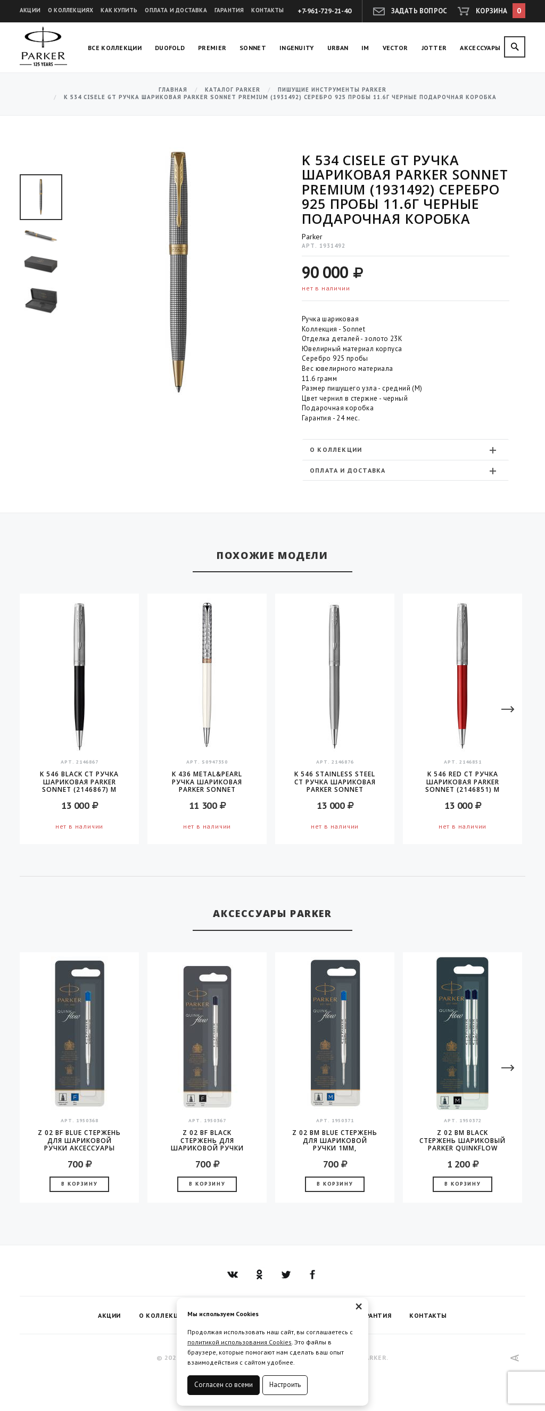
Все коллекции (115, 48)
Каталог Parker (232, 89)
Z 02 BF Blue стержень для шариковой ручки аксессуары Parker (79, 1140)
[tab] (405, 449)
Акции (30, 10)
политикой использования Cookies (239, 1342)
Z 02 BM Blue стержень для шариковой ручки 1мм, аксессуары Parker (334, 1140)
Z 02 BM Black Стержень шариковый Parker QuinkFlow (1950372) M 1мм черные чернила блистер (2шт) (462, 1140)
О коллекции (404, 449)
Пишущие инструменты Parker (332, 89)
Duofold (170, 48)
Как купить (119, 10)
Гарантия (229, 10)
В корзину (79, 1183)
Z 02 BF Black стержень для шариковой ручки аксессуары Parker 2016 (207, 1140)
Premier (212, 48)
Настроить (285, 1384)
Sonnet (253, 48)
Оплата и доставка (176, 10)
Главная (173, 89)
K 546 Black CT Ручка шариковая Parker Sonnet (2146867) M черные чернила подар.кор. (79, 782)
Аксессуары (480, 48)
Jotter (434, 48)
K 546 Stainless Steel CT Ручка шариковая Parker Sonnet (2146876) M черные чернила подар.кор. (335, 782)
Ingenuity (296, 48)
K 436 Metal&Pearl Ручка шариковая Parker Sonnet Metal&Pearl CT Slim (207, 782)
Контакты (267, 10)
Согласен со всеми (223, 1384)
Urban (338, 48)
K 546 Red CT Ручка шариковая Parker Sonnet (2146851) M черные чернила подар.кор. (462, 782)
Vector (395, 48)
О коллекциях (70, 10)
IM (365, 48)
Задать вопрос (419, 10)
